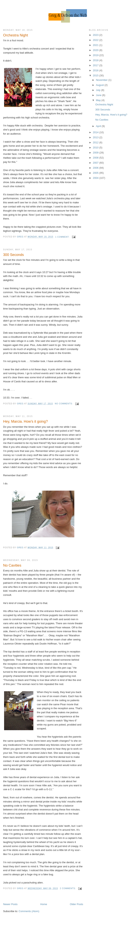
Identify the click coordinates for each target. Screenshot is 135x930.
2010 (96, 147)
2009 (96, 152)
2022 (96, 40)
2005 (96, 172)
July (98, 90)
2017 (96, 65)
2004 (96, 177)
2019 (96, 55)
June (99, 95)
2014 (96, 132)
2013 (96, 137)
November (102, 79)
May (98, 100)
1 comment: (62, 237)
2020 (96, 50)
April (99, 126)
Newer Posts (10, 904)
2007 (96, 162)
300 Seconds (13, 255)
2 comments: (68, 888)
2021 (96, 45)
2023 (96, 34)
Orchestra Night (15, 35)
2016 (96, 70)
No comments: (64, 404)
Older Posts (76, 904)
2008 (96, 157)
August (100, 85)
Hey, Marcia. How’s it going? (25, 421)
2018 (96, 60)
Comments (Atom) (29, 911)
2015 (96, 75)
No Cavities (12, 565)
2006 (96, 167)
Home (43, 904)
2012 (96, 142)
